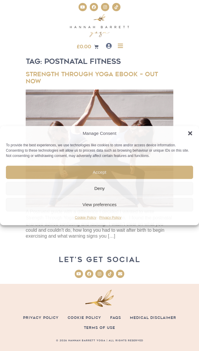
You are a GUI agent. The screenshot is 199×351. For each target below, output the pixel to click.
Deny (99, 188)
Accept (99, 172)
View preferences (99, 204)
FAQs (115, 317)
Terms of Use (99, 327)
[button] (190, 133)
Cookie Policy (85, 218)
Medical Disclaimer (153, 317)
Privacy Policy (110, 218)
